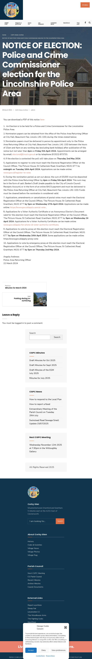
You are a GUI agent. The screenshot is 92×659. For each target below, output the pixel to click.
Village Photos (34, 540)
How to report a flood (39, 393)
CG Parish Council (35, 565)
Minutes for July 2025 (39, 367)
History (31, 530)
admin (33, 110)
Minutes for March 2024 (15, 286)
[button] (65, 627)
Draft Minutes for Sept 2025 (43, 354)
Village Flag (32, 544)
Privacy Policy (50, 656)
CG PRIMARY (41, 23)
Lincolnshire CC (34, 601)
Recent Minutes (34, 569)
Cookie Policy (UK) (75, 646)
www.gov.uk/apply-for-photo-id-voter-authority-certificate (31, 224)
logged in (19, 312)
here (42, 119)
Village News (33, 537)
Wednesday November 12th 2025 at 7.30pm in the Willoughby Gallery (45, 437)
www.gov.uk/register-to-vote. (17, 172)
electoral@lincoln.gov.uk (23, 154)
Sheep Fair (32, 597)
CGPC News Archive (17, 34)
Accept (31, 650)
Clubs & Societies (35, 534)
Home (4, 34)
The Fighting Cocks (35, 607)
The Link (78, 23)
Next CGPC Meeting (36, 562)
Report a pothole (18, 23)
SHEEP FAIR (6, 23)
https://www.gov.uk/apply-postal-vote (28, 207)
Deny (43, 650)
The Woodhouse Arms (37, 604)
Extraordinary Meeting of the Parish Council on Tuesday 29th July (43, 401)
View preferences (59, 650)
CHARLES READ (53, 23)
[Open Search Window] (90, 22)
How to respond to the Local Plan (45, 388)
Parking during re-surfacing (65, 287)
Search (32, 322)
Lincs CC (29, 23)
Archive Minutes (34, 572)
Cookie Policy (40, 656)
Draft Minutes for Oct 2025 (42, 349)
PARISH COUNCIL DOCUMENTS (19, 646)
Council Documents (35, 576)
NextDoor (66, 22)
